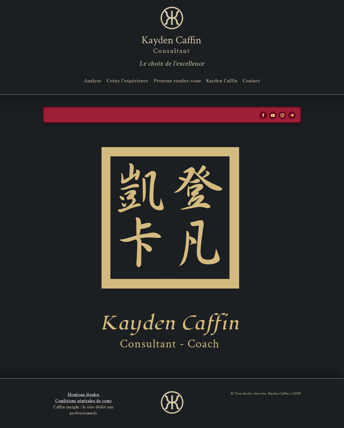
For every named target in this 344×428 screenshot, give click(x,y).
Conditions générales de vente (83, 400)
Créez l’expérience (128, 80)
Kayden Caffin (222, 80)
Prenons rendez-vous (177, 80)
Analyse (93, 80)
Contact (251, 80)
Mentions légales (83, 394)
